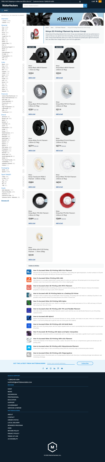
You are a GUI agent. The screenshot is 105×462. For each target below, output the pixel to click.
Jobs (9, 428)
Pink (4, 80)
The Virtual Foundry (8, 160)
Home (47, 27)
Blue (5, 77)
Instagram (50, 368)
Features (4, 94)
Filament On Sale (8, 196)
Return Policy (13, 431)
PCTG (4, 34)
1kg (5, 180)
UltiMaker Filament (8, 163)
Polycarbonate (7, 52)
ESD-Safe (6, 100)
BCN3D (5, 122)
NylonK (5, 144)
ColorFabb (6, 124)
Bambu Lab (7, 119)
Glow (5, 105)
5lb (4, 184)
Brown (5, 82)
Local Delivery (14, 422)
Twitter (47, 368)
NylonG (5, 142)
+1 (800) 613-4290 (49, 1)
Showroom (12, 394)
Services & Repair (14, 408)
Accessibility (13, 439)
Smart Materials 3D (8, 156)
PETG (5, 33)
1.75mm (6, 21)
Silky (4, 110)
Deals (3, 188)
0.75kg (5, 178)
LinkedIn (54, 368)
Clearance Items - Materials (11, 197)
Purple (5, 79)
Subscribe (85, 363)
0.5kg (5, 176)
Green (5, 75)
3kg (4, 182)
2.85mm (6, 23)
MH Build (6, 135)
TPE (4, 60)
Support (11, 402)
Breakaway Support (8, 47)
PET (4, 31)
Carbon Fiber (7, 43)
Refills (5, 170)
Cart (97, 1)
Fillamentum (7, 128)
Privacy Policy (13, 433)
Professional (13, 397)
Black (5, 64)
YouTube (62, 368)
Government (13, 405)
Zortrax (5, 165)
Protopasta (6, 149)
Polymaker (6, 151)
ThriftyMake (7, 162)
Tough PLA (6, 36)
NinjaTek (6, 140)
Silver (5, 89)
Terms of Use (13, 436)
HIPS (4, 51)
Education (12, 400)
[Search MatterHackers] (85, 6)
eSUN (5, 126)
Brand (3, 115)
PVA (4, 45)
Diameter (4, 19)
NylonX (5, 145)
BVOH (4, 49)
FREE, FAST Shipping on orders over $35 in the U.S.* (16, 1)
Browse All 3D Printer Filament (12, 15)
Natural (5, 91)
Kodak (5, 129)
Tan (4, 84)
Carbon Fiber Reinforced (10, 96)
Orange (5, 71)
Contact (11, 417)
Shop (10, 389)
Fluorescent (6, 103)
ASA (4, 38)
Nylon (5, 40)
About (10, 414)
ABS (5, 29)
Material (4, 25)
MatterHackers (8, 133)
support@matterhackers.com (20, 382)
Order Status (13, 420)
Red (5, 70)
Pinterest (58, 368)
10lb (4, 185)
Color (3, 62)
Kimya (5, 131)
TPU (5, 58)
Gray (5, 66)
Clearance (6, 194)
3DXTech (6, 117)
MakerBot (6, 136)
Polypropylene (7, 56)
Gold (4, 88)
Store (52, 27)
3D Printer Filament (60, 27)
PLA (5, 27)
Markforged (6, 138)
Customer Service (38, 1)
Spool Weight (6, 174)
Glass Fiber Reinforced (9, 98)
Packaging (5, 168)
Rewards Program (15, 425)
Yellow (5, 73)
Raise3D (5, 153)
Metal (5, 42)
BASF (4, 120)
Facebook (43, 368)
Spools (6, 172)
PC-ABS (5, 54)
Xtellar (5, 158)
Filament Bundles (8, 192)
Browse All (5, 201)
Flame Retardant (7, 101)
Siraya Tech (6, 154)
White (5, 68)
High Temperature (8, 107)
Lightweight (6, 108)
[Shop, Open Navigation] (4, 10)
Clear (5, 86)
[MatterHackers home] (10, 5)
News (10, 392)
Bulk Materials (7, 190)
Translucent (7, 112)
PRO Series (7, 147)
